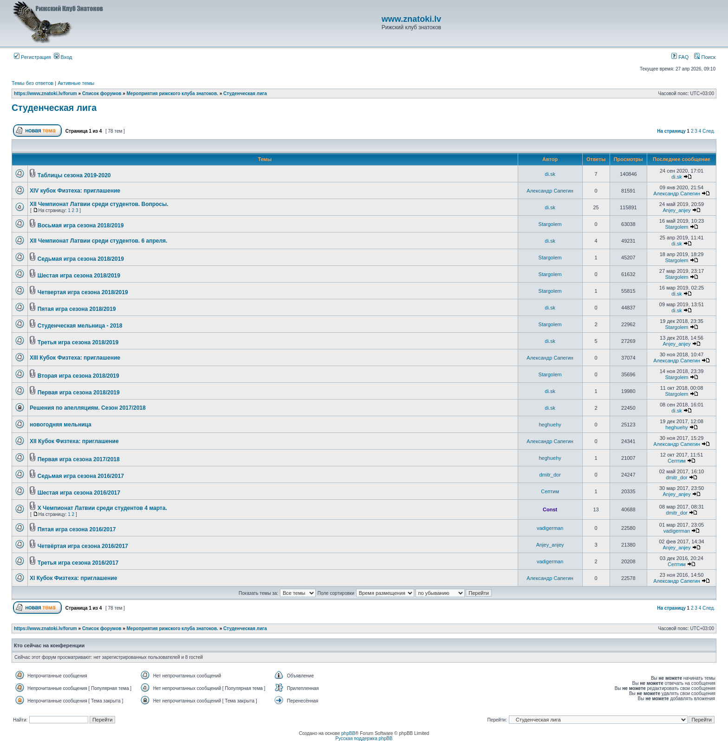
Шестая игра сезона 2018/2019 (79, 275)
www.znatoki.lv (411, 19)
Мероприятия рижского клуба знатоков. (172, 93)
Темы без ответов (32, 83)
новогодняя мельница (60, 424)
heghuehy (550, 424)
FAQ (680, 57)
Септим (677, 461)
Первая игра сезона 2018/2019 (79, 392)
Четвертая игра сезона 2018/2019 (83, 292)
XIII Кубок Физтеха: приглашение (75, 357)
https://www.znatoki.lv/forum (45, 93)
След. (708, 131)
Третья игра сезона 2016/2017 (78, 563)
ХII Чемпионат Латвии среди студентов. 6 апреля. (98, 241)
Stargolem (550, 224)
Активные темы (76, 83)
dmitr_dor (549, 474)
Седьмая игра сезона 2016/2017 (81, 476)
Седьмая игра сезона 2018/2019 (81, 259)
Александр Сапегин (549, 190)
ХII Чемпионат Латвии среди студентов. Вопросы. (99, 204)
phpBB (348, 733)
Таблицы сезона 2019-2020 (74, 175)
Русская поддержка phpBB (363, 738)
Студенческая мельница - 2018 (80, 325)
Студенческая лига (245, 93)
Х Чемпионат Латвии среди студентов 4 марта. (102, 508)
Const (550, 509)
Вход (63, 57)
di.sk (550, 174)
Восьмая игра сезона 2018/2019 (81, 225)
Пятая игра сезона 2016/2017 (77, 529)
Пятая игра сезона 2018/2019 (77, 309)
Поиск (704, 57)
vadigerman (550, 528)
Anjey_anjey (677, 210)
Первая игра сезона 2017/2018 (79, 459)
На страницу (671, 131)
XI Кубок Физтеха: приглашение (73, 578)
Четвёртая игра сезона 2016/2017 (83, 546)
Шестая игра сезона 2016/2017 (79, 493)
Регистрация (32, 57)
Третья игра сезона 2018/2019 (78, 342)
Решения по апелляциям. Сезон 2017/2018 (88, 408)
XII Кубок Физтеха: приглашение (74, 441)
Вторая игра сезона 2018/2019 (78, 376)
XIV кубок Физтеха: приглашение (75, 190)
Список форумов (102, 93)
